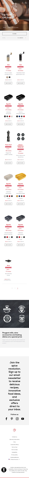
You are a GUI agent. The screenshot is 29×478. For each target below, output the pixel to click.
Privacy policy (14, 454)
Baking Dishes (15, 27)
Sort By (3, 37)
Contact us (14, 436)
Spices (4, 27)
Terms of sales (15, 449)
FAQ (14, 442)
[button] (14, 33)
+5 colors (21, 118)
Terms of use (14, 447)
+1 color (8, 118)
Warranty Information (14, 439)
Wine (9, 27)
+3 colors (21, 198)
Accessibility (14, 452)
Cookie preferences (14, 457)
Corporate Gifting (14, 444)
